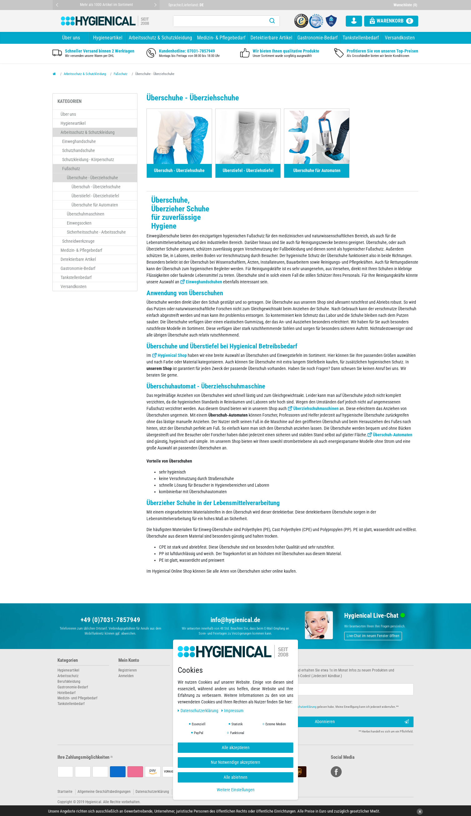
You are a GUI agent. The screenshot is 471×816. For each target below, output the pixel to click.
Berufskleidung (68, 681)
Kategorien (67, 660)
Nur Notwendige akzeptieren (235, 762)
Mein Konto (128, 660)
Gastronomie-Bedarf (317, 38)
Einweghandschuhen (204, 281)
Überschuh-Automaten (392, 434)
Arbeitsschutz (67, 676)
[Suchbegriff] (219, 21)
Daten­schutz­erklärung (198, 710)
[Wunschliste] (406, 5)
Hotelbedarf (66, 693)
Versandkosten (400, 38)
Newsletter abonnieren (261, 660)
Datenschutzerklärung (152, 791)
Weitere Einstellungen (236, 789)
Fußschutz (120, 74)
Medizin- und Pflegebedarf (77, 698)
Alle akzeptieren (236, 747)
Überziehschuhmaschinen (316, 408)
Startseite (64, 791)
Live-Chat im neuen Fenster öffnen (373, 636)
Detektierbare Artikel (271, 38)
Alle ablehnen (235, 777)
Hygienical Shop (172, 355)
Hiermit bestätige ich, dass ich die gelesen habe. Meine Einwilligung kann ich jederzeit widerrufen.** (322, 706)
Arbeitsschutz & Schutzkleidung (160, 38)
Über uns (71, 38)
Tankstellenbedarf (361, 38)
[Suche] (272, 21)
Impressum (232, 710)
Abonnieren (362, 722)
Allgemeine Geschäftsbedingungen (104, 791)
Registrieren (127, 670)
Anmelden (126, 676)
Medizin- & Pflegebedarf (221, 38)
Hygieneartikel (107, 38)
